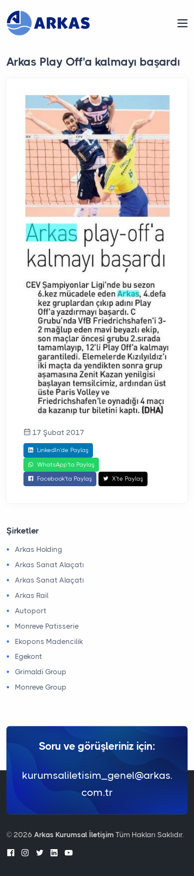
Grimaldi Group (41, 671)
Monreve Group (41, 687)
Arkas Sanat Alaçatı (49, 564)
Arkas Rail (32, 595)
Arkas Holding (38, 549)
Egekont (28, 656)
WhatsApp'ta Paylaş (61, 465)
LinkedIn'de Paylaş (58, 450)
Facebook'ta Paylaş (60, 479)
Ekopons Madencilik (49, 641)
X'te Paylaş (123, 479)
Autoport (30, 610)
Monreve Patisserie (47, 626)
